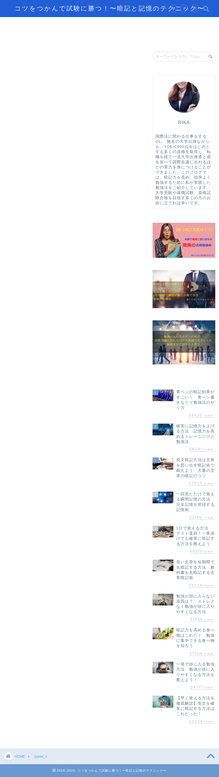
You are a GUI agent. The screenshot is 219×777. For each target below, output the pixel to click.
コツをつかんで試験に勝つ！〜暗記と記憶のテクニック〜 (109, 8)
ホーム (20, 23)
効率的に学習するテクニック (125, 23)
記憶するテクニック (61, 23)
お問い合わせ (95, 37)
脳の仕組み (181, 23)
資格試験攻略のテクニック (40, 37)
